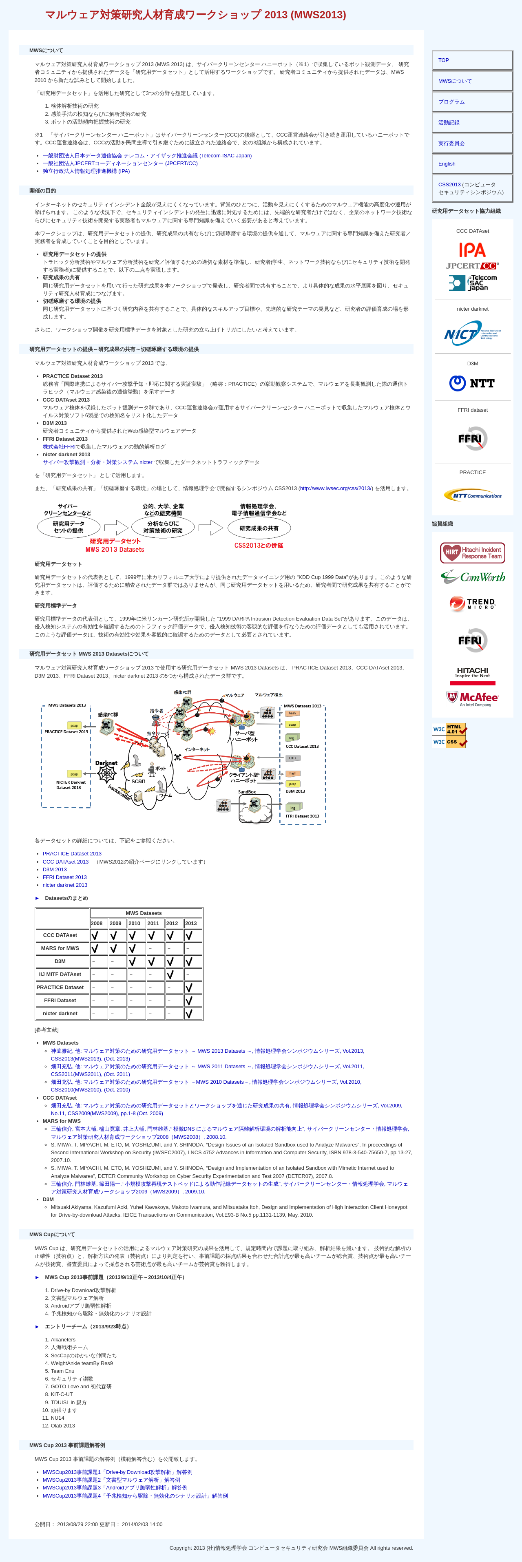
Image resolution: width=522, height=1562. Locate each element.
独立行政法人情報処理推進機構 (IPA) (86, 171)
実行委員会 (451, 143)
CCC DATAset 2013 (66, 862)
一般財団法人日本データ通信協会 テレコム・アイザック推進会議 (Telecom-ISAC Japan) (147, 155)
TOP (443, 60)
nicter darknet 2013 (65, 885)
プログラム (451, 102)
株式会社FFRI (59, 447)
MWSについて (455, 81)
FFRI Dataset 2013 (65, 877)
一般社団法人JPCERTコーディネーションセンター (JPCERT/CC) (120, 163)
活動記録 (449, 122)
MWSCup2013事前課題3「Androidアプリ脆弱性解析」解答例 (115, 1488)
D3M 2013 (55, 869)
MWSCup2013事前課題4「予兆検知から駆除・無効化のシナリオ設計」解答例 (135, 1496)
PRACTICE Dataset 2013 (72, 854)
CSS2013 (449, 184)
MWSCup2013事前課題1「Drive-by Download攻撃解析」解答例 (117, 1472)
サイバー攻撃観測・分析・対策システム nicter (98, 462)
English (447, 164)
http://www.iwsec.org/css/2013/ (336, 488)
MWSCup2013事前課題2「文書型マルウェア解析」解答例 (111, 1480)
